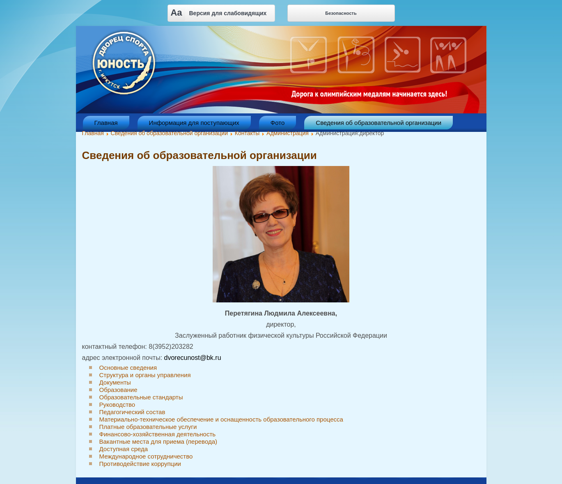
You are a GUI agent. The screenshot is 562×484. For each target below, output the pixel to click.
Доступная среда (123, 448)
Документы (115, 382)
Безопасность (340, 13)
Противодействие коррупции (140, 463)
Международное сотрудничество (146, 456)
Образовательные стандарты (141, 397)
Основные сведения (128, 367)
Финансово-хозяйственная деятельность (157, 434)
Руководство (117, 404)
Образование (118, 389)
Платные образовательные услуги (148, 426)
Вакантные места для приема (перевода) (158, 441)
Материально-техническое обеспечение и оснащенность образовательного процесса (221, 419)
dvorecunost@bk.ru (192, 357)
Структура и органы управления (145, 374)
